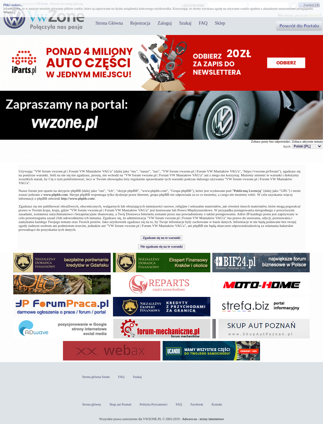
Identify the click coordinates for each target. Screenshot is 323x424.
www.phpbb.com (55, 194)
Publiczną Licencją (247, 191)
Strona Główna (109, 23)
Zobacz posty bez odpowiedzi (270, 141)
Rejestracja (140, 23)
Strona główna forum (96, 377)
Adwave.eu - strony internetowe (203, 419)
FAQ (203, 23)
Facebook (197, 404)
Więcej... (9, 12)
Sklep (220, 23)
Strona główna (91, 404)
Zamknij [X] (312, 5)
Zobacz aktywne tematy (307, 141)
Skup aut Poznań (120, 404)
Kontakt (217, 404)
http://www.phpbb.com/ (78, 198)
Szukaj (185, 23)
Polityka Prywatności (153, 404)
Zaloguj (165, 23)
